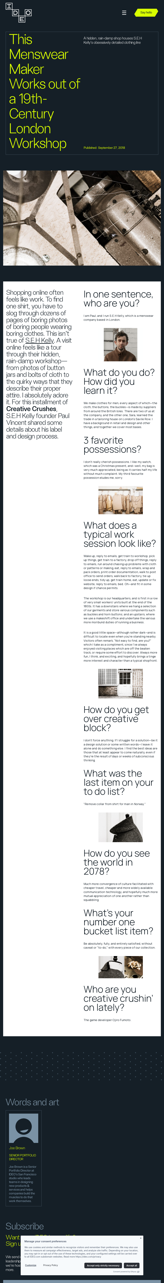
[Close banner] (141, 1238)
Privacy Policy (50, 1265)
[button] (124, 12)
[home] (18, 13)
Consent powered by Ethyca (126, 1271)
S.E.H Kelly (39, 340)
